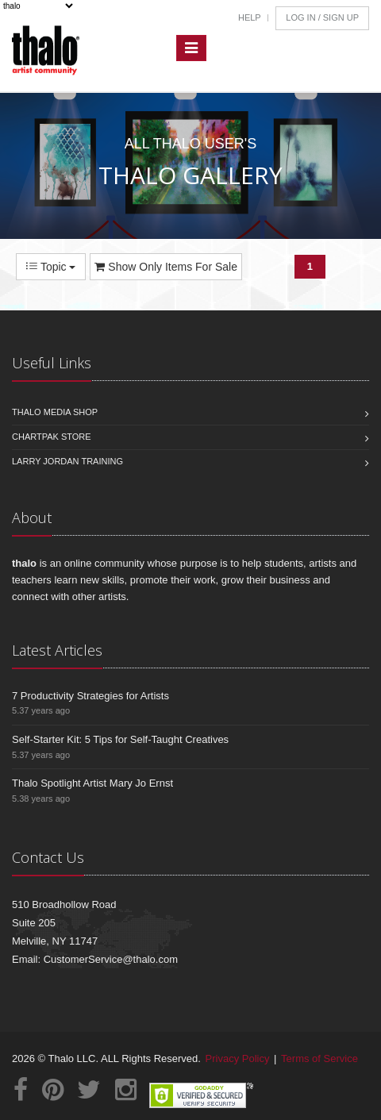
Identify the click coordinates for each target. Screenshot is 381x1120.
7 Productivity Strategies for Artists (90, 696)
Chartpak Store (51, 436)
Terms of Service (319, 1058)
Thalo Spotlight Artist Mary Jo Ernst (92, 783)
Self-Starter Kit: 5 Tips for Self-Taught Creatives (120, 739)
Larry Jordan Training (67, 461)
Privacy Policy (238, 1058)
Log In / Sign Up (322, 17)
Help (249, 17)
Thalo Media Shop (55, 412)
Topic (50, 266)
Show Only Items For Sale (165, 266)
